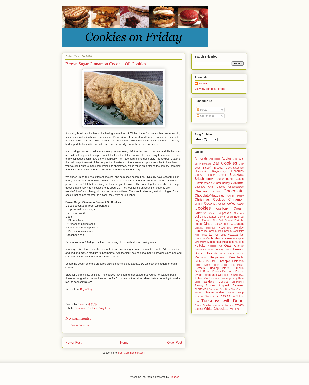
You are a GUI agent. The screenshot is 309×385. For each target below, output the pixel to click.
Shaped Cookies (231, 285)
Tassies (224, 296)
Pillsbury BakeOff (205, 261)
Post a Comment (80, 325)
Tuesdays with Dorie (222, 300)
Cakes (216, 183)
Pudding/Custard (218, 268)
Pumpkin (238, 268)
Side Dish (225, 289)
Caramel (237, 183)
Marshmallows (223, 238)
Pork (232, 265)
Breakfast (236, 175)
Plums (206, 264)
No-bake (200, 245)
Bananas (206, 164)
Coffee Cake (235, 203)
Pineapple (224, 261)
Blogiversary (219, 171)
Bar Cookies (224, 163)
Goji (231, 224)
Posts (202, 109)
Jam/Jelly (238, 231)
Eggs (197, 220)
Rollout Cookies (204, 278)
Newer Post (73, 342)
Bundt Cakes (235, 178)
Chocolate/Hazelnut (209, 195)
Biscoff (207, 167)
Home (124, 342)
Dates (213, 216)
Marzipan (238, 238)
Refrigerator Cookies (215, 274)
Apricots (238, 158)
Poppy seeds (219, 265)
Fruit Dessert (226, 220)
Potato (240, 265)
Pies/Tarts (236, 257)
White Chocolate (216, 309)
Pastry (219, 249)
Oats (227, 245)
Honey (199, 230)
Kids (197, 235)
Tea (233, 296)
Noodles (212, 246)
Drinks (230, 217)
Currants (239, 213)
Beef (241, 164)
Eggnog (239, 216)
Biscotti (218, 167)
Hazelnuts (225, 227)
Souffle (231, 292)
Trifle (197, 301)
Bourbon (210, 175)
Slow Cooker (237, 289)
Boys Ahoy (86, 289)
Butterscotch (202, 183)
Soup (241, 292)
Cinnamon (80, 308)
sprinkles (199, 296)
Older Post (174, 342)
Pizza (197, 265)
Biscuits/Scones (235, 167)
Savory (199, 285)
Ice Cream (210, 231)
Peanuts (212, 253)
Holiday (239, 227)
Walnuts (229, 305)
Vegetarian (218, 305)
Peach (228, 249)
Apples (227, 158)
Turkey (198, 305)
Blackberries (201, 171)
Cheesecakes (236, 186)
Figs (215, 220)
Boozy (198, 174)
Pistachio (238, 261)
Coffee (222, 203)
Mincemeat (214, 241)
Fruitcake (239, 220)
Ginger (208, 224)
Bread (222, 174)
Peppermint (217, 257)
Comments (205, 115)
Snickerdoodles (214, 292)
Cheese (221, 186)
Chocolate (233, 190)
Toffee (240, 296)
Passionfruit (200, 249)
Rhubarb (233, 275)
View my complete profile (210, 88)
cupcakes (225, 213)
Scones (210, 285)
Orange (239, 245)
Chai (210, 186)
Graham (238, 223)
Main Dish (200, 238)
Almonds (201, 158)
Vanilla (207, 305)
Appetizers (214, 159)
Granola (199, 228)
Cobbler (198, 204)
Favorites (206, 220)
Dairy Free (104, 308)
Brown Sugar (215, 178)
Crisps (213, 213)
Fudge (199, 223)
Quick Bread (203, 271)
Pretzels (200, 268)
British (199, 179)
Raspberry (228, 271)
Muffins (239, 241)
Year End (234, 309)
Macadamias (236, 234)
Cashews (200, 186)
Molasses (228, 241)
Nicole (203, 83)
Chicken (216, 191)
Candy (226, 183)
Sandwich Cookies (215, 281)
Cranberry (222, 208)
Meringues (200, 242)
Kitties (203, 234)
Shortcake (214, 289)
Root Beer (220, 278)
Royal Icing (231, 278)
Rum (241, 278)
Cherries (201, 191)
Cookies (92, 308)
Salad (197, 282)
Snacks (198, 292)
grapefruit (210, 228)
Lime (223, 234)
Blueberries (236, 171)
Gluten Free (221, 224)
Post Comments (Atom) (131, 352)
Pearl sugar (227, 253)
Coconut (210, 203)
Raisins (216, 271)
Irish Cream (225, 231)
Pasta (211, 249)
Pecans (200, 257)
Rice (241, 275)
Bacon (198, 164)
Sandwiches (238, 282)
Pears (240, 253)
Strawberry (211, 296)
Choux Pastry (235, 196)
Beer (197, 167)
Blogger (174, 376)
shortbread (201, 289)
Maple (209, 238)
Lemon (214, 234)
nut (220, 246)
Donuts (222, 216)
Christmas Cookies (210, 199)
